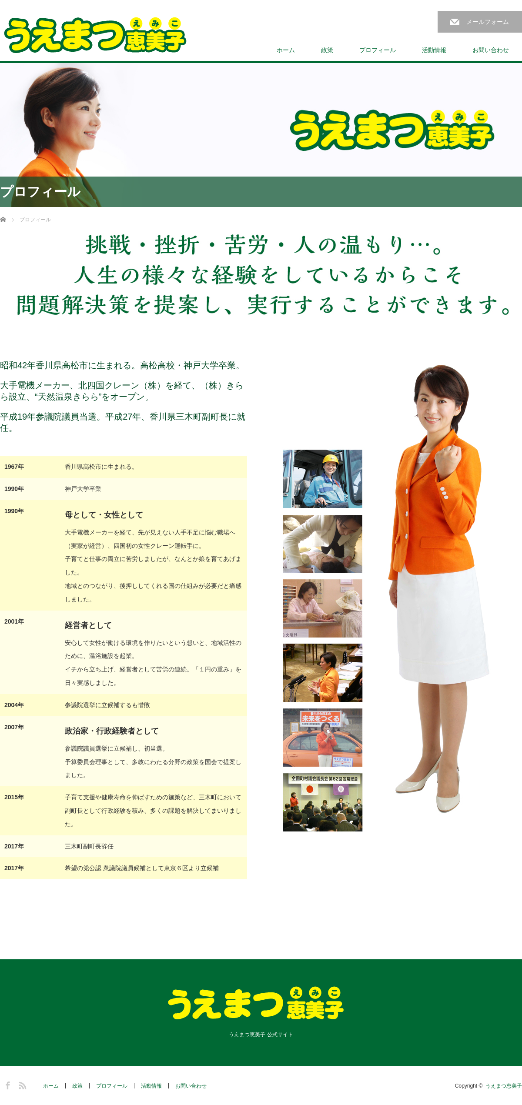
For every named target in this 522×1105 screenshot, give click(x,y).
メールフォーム (487, 21)
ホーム (286, 50)
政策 (327, 50)
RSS (21, 1084)
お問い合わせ (490, 50)
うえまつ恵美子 (503, 1086)
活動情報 (434, 50)
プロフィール (377, 50)
